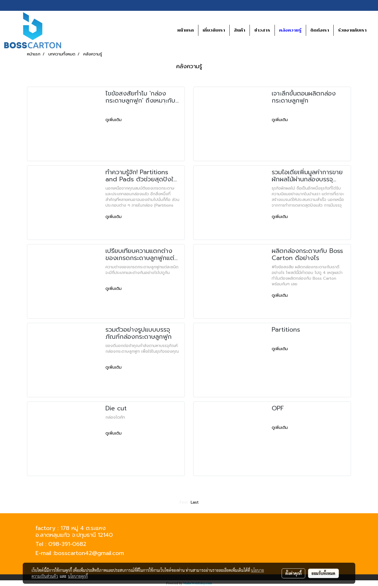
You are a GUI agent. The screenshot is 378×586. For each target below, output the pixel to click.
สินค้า (239, 30)
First (184, 502)
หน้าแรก (185, 30)
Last (195, 502)
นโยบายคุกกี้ (78, 576)
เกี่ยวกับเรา (214, 30)
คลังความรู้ (290, 30)
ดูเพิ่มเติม (114, 120)
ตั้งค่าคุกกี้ (293, 573)
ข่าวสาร (262, 30)
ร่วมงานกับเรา (352, 30)
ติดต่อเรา (319, 30)
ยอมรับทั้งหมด (323, 573)
